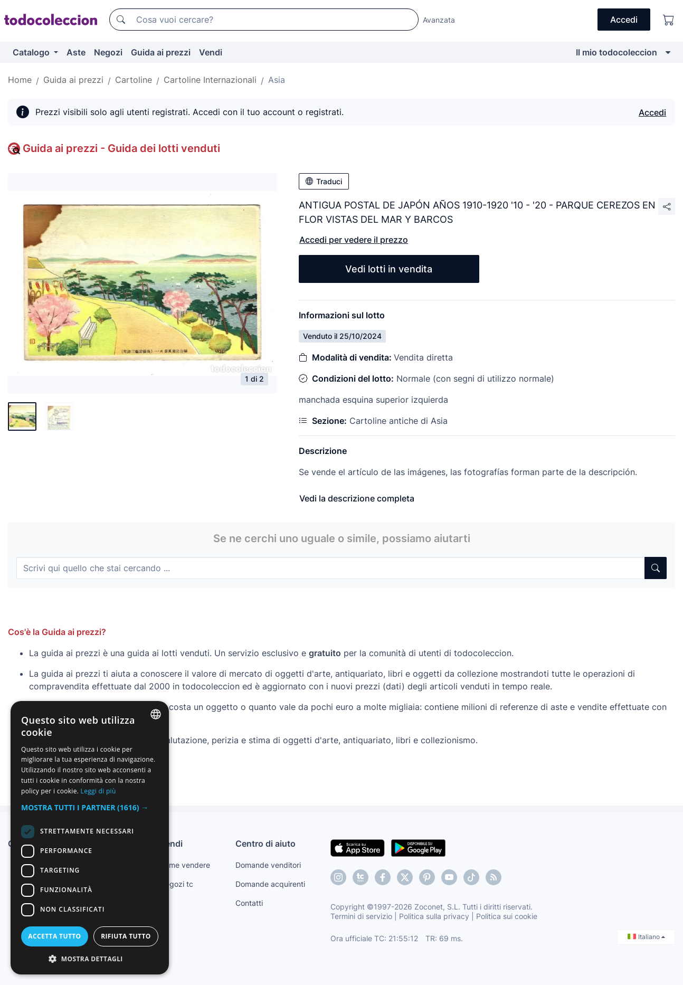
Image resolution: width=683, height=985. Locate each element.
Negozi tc (176, 883)
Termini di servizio (361, 916)
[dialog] (90, 837)
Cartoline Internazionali (210, 79)
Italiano (646, 937)
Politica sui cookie (506, 916)
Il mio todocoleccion (616, 52)
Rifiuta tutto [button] (126, 936)
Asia (276, 79)
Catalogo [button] (32, 52)
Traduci (324, 181)
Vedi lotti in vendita (388, 268)
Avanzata (439, 19)
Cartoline (133, 79)
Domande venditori (268, 864)
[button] (89, 807)
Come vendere (184, 864)
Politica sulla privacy (434, 916)
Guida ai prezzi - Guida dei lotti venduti (121, 148)
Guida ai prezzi (161, 52)
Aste (76, 52)
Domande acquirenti (270, 883)
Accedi (652, 112)
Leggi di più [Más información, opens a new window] (98, 791)
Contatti (249, 902)
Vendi (210, 52)
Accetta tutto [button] (54, 936)
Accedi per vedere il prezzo (353, 239)
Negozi (108, 52)
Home (20, 79)
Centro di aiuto (265, 843)
